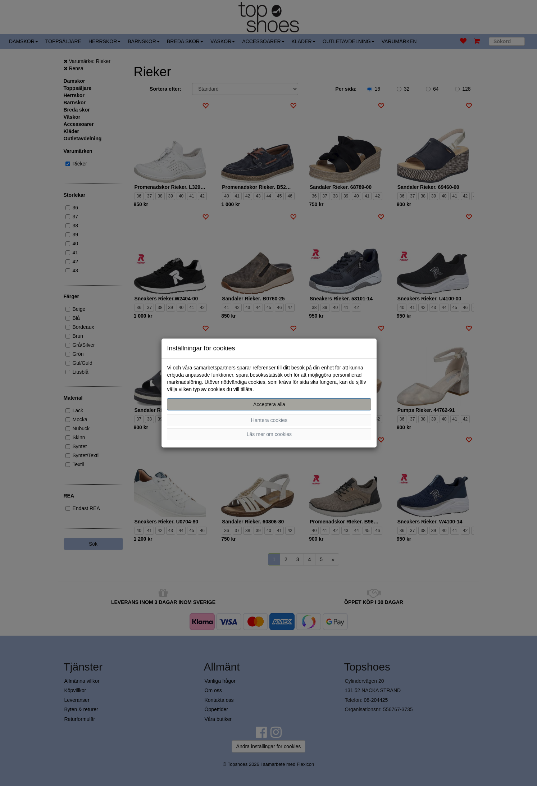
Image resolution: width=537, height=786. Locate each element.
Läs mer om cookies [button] (269, 434)
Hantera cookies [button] (269, 420)
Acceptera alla (269, 404)
